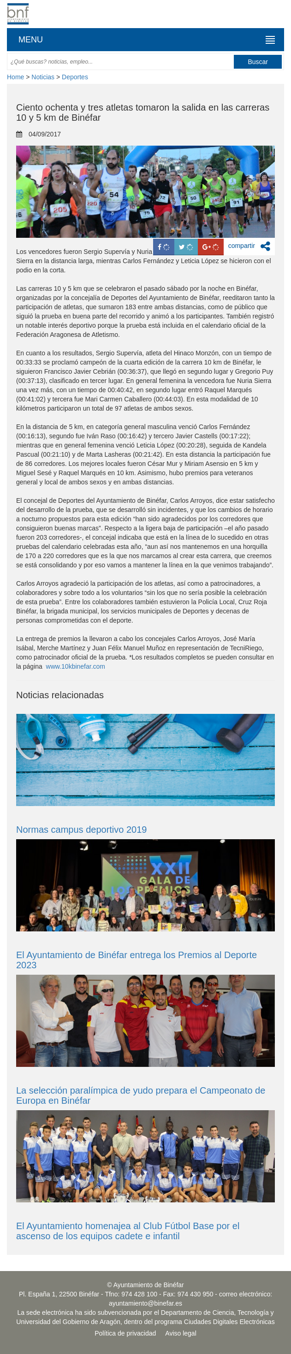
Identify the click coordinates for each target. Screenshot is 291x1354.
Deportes (75, 77)
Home (15, 77)
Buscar (258, 61)
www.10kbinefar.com (75, 666)
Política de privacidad (125, 1333)
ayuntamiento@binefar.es (145, 1303)
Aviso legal (180, 1333)
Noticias (42, 77)
